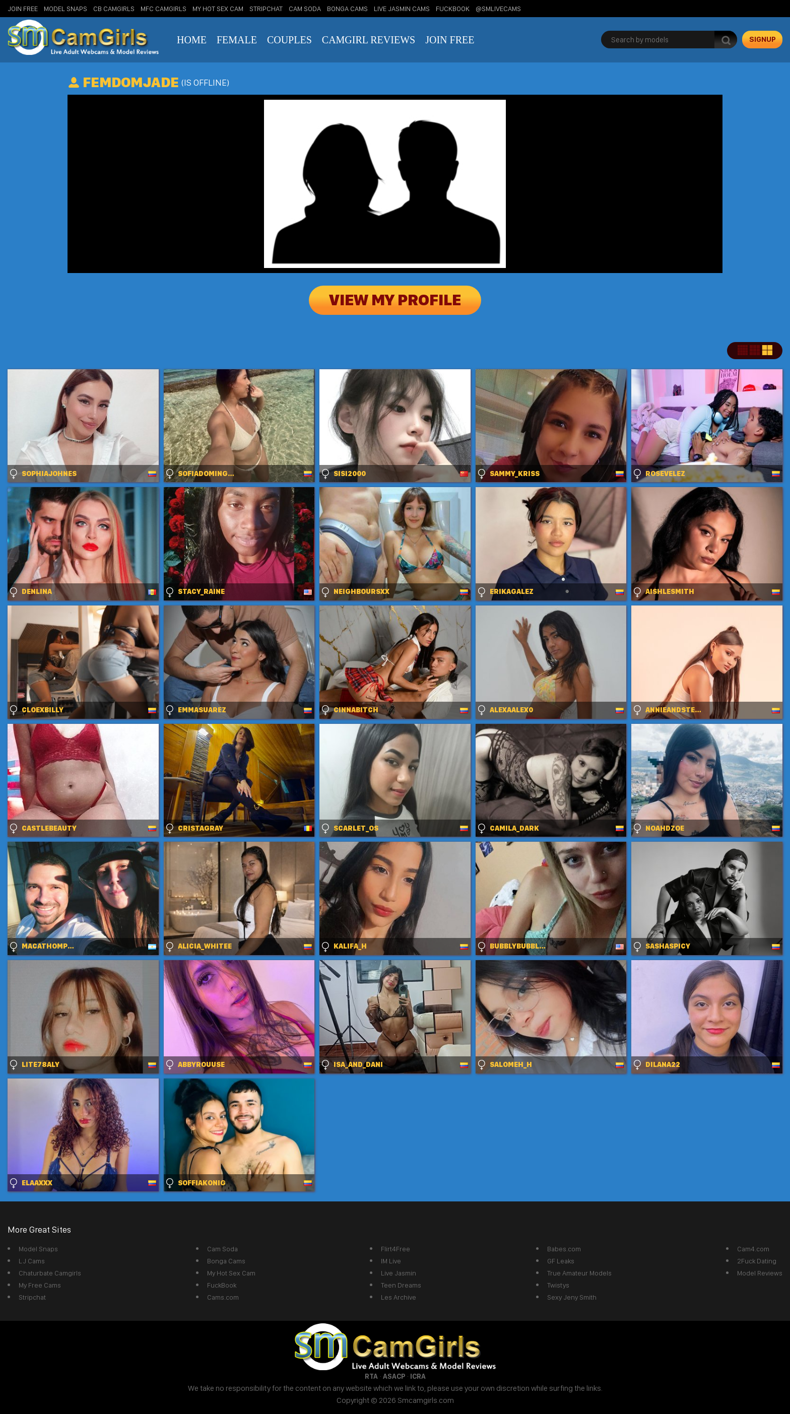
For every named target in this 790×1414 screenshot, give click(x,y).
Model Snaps (65, 9)
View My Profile (395, 300)
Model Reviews (759, 1273)
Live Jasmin (398, 1273)
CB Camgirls (114, 9)
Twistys (558, 1285)
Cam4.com (753, 1249)
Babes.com (564, 1249)
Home (192, 39)
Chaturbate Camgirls (50, 1273)
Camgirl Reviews (368, 39)
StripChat (266, 9)
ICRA (418, 1376)
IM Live (391, 1261)
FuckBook (453, 9)
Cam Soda (305, 9)
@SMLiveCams (498, 9)
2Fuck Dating (756, 1261)
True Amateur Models (579, 1273)
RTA (371, 1376)
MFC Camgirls (163, 9)
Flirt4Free (395, 1249)
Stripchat (32, 1297)
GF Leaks (560, 1261)
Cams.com (223, 1297)
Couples (289, 39)
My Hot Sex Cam (217, 9)
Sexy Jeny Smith (572, 1297)
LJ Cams (32, 1261)
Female (237, 39)
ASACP (394, 1376)
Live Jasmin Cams (402, 9)
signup (762, 39)
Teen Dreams (401, 1285)
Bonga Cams (347, 9)
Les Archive (398, 1297)
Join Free (23, 9)
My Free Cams (40, 1285)
